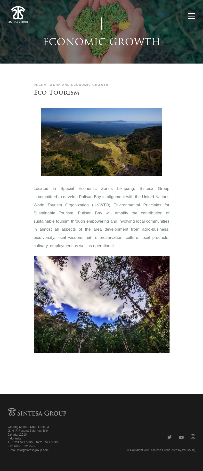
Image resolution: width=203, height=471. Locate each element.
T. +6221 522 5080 (20, 442)
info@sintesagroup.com (33, 450)
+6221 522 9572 (24, 446)
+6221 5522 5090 (45, 442)
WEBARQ (188, 450)
